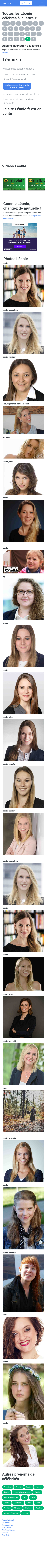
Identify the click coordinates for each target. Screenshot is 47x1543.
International (6, 1527)
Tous (6, 23)
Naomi (6, 1492)
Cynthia (7, 1508)
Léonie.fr (6, 3)
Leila (24, 1497)
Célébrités (25, 3)
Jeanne (6, 1503)
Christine (17, 1508)
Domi (38, 1503)
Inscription (6, 52)
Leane (33, 1497)
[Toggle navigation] (42, 3)
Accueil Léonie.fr (8, 1520)
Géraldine (7, 1487)
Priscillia (19, 1487)
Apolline (39, 1508)
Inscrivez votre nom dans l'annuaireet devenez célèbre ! (17, 86)
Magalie (37, 1492)
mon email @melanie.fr (22, 1492)
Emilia (29, 1503)
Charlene (28, 1508)
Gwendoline (18, 1503)
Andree (25, 1513)
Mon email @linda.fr (11, 1497)
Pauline (28, 1487)
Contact (5, 1532)
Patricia (38, 1487)
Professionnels (7, 1525)
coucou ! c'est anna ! (11, 1513)
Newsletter (6, 1535)
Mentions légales (8, 1530)
